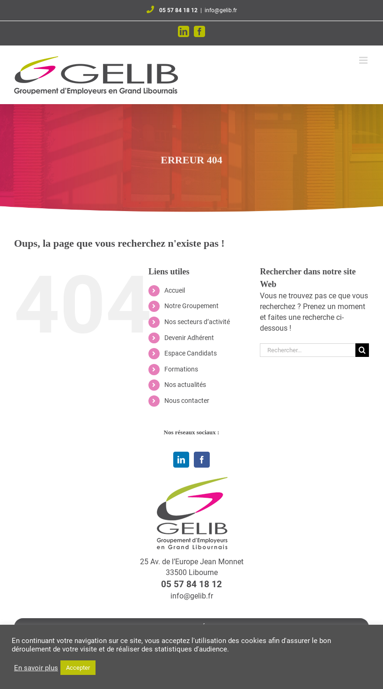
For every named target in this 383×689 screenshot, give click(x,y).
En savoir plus (36, 668)
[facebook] (202, 460)
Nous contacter (186, 400)
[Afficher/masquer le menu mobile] (364, 60)
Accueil (174, 290)
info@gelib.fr (221, 10)
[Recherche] (362, 350)
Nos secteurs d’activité (197, 322)
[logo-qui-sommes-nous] (191, 480)
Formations (181, 369)
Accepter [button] (78, 667)
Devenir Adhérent (189, 337)
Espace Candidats (190, 353)
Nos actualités (185, 384)
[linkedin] (181, 460)
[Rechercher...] (307, 350)
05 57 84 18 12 (178, 10)
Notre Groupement (191, 306)
